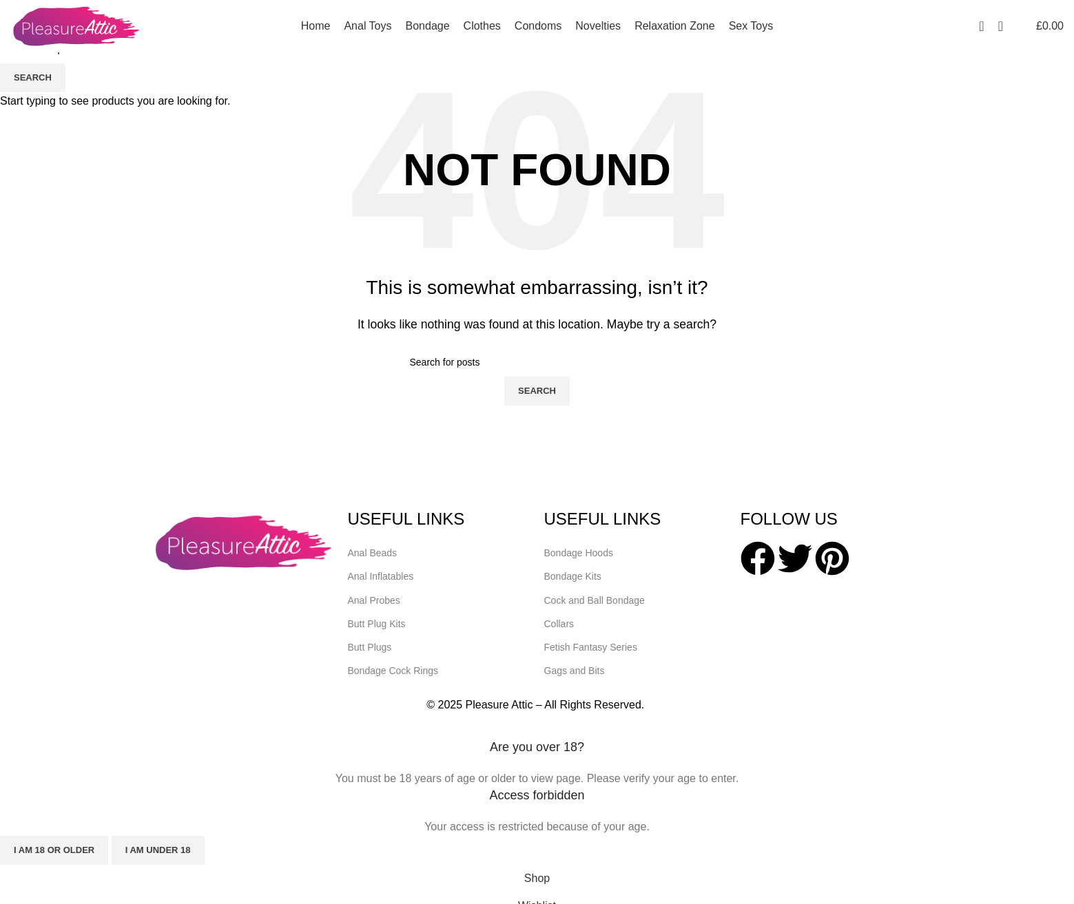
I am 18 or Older (54, 850)
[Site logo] (75, 25)
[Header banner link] (537, 452)
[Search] (1000, 26)
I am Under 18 (158, 850)
